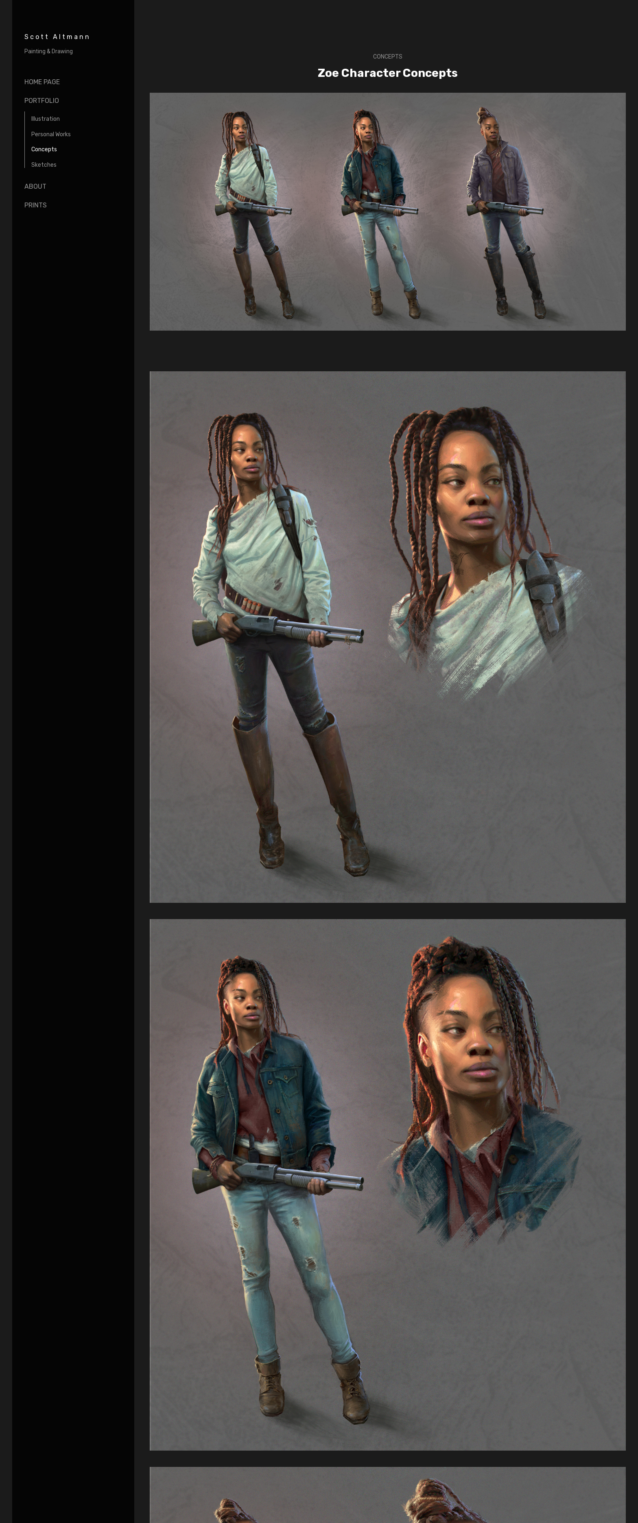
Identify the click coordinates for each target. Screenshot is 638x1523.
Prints (35, 205)
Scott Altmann (57, 37)
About (35, 186)
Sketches (44, 164)
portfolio (41, 101)
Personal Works (51, 134)
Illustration (45, 118)
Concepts (44, 149)
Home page (42, 82)
